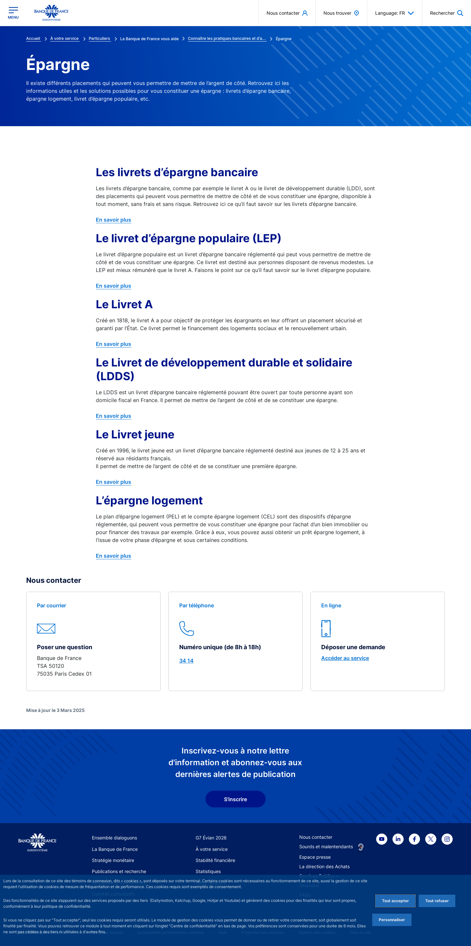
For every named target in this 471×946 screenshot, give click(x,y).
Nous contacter (315, 837)
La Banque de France (115, 849)
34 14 (186, 660)
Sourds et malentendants (326, 846)
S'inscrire (235, 799)
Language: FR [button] (394, 13)
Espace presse (315, 857)
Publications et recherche (119, 871)
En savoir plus (113, 219)
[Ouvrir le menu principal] (13, 13)
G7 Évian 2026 (211, 837)
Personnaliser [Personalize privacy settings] (392, 919)
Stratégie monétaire (113, 860)
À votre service (212, 849)
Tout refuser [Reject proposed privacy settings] (437, 900)
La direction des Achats (324, 866)
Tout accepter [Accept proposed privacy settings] (395, 900)
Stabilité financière (215, 860)
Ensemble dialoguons (114, 837)
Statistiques (208, 871)
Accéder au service (345, 658)
